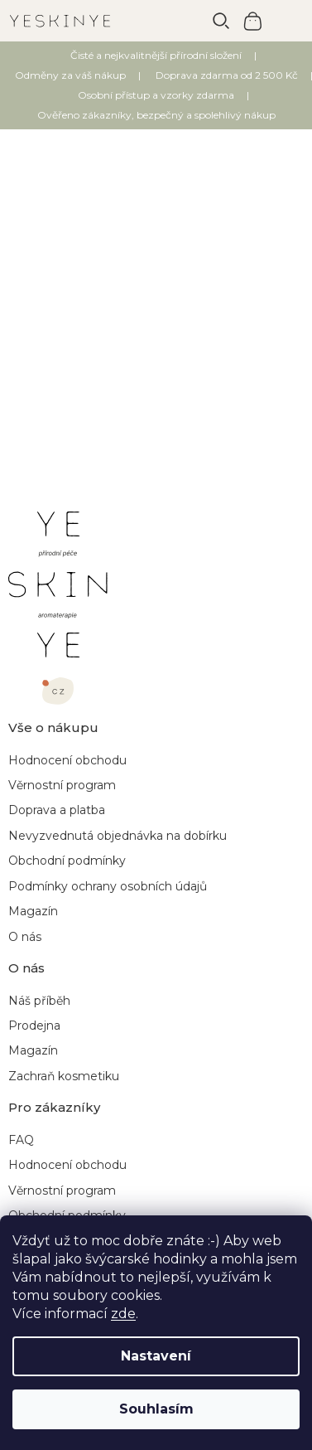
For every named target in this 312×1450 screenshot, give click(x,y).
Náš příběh (39, 1000)
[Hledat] (221, 20)
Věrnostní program (62, 785)
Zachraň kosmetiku (63, 1076)
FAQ (21, 1139)
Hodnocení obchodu (67, 760)
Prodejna (34, 1025)
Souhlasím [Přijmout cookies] (156, 1409)
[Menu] (287, 20)
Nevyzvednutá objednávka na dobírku (117, 835)
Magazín (33, 911)
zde (123, 1313)
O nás (24, 936)
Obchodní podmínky (67, 860)
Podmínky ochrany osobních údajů (107, 886)
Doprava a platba (56, 810)
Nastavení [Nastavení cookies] (156, 1356)
